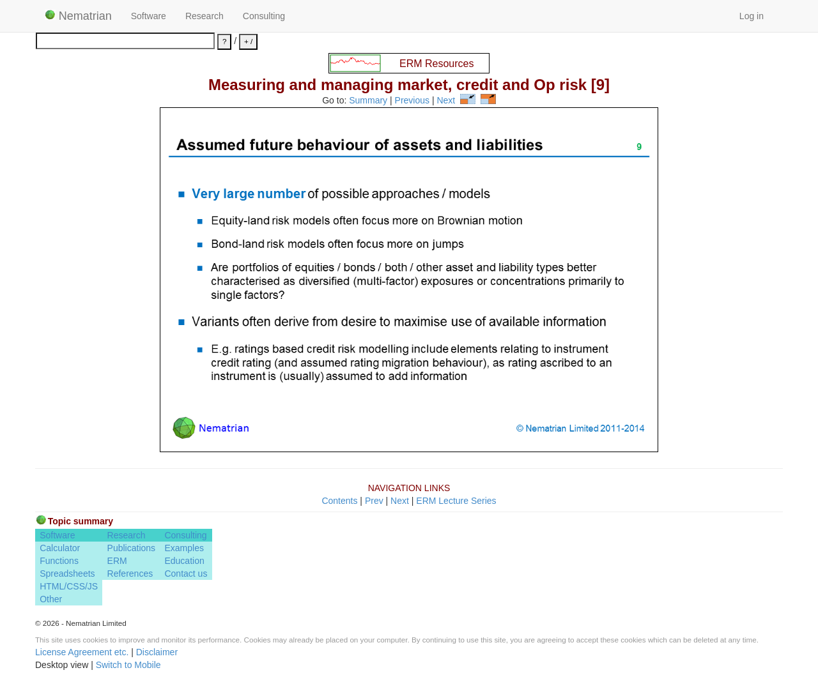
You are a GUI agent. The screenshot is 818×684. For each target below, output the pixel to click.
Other (51, 599)
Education (184, 561)
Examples (183, 548)
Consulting (264, 16)
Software (148, 16)
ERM (117, 561)
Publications (131, 548)
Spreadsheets (67, 573)
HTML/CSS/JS (69, 586)
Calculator (60, 548)
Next (445, 101)
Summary (368, 101)
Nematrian (78, 16)
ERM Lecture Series (456, 501)
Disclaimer (157, 652)
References (130, 573)
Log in (751, 16)
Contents (339, 501)
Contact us (185, 573)
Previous (412, 101)
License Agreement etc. (81, 652)
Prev (374, 501)
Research (204, 16)
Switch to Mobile (128, 665)
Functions (59, 561)
